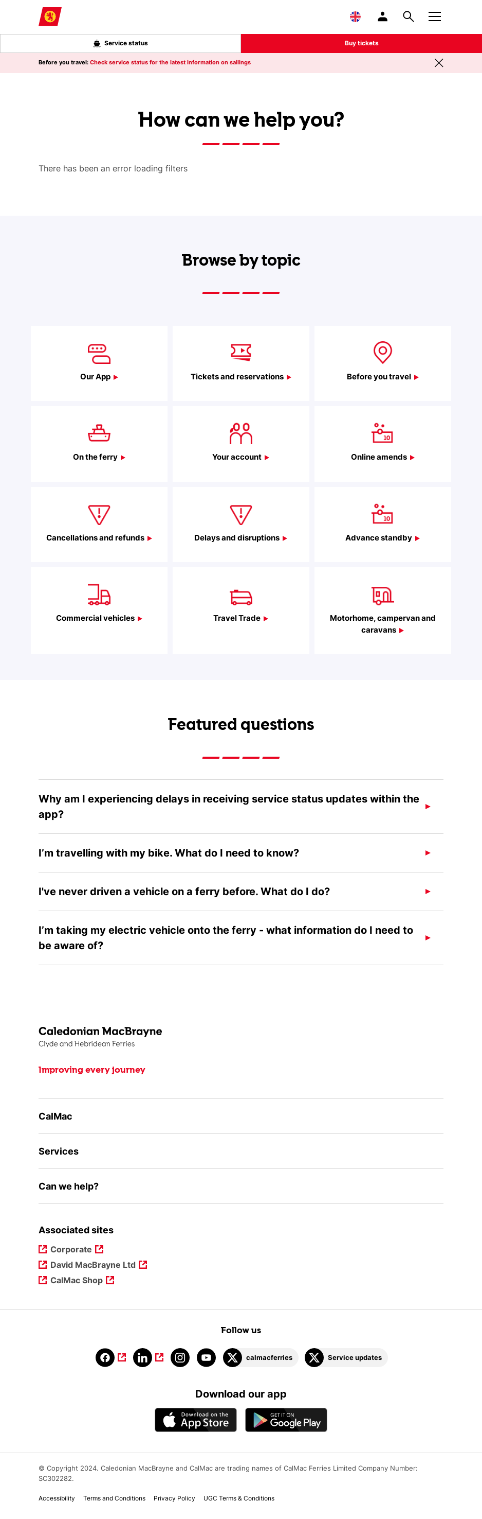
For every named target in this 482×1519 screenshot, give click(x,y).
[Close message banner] (438, 62)
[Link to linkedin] (148, 1357)
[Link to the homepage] (241, 1037)
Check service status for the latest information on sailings (170, 62)
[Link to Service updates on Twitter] (346, 1357)
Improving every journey (92, 1070)
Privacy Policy (174, 1498)
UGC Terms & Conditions (238, 1498)
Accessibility (57, 1498)
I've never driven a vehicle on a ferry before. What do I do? (184, 891)
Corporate (72, 1250)
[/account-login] (383, 16)
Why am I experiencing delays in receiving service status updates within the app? (229, 806)
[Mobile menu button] (435, 15)
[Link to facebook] (111, 1357)
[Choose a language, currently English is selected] (355, 16)
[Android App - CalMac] (286, 1420)
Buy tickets (362, 43)
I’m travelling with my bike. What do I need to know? (169, 853)
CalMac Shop (77, 1281)
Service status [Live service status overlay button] (120, 43)
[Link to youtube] (206, 1357)
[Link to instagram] (180, 1357)
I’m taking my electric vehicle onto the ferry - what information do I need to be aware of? (226, 938)
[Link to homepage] (50, 16)
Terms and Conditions (114, 1498)
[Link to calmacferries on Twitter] (261, 1357)
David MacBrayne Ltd (93, 1265)
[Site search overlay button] (408, 16)
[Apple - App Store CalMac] (196, 1420)
